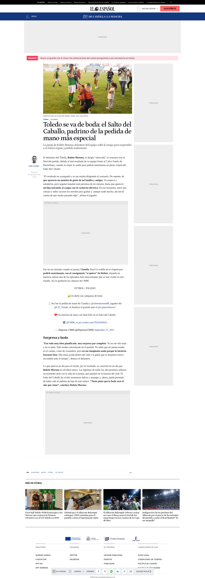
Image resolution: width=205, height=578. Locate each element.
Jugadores (35, 472)
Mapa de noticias (65, 2)
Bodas (43, 472)
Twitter (73, 555)
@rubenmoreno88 (100, 303)
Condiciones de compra (150, 559)
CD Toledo (59, 472)
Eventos (108, 559)
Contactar (41, 559)
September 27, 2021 (104, 329)
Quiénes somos (43, 555)
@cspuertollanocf (107, 307)
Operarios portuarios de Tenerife (98, 2)
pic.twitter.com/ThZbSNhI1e (93, 322)
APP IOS (39, 563)
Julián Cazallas (34, 166)
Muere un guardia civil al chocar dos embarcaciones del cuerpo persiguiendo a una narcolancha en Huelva (87, 58)
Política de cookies (147, 563)
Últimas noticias (53, 2)
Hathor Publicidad (113, 555)
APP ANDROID (42, 567)
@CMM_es (72, 322)
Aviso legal (143, 555)
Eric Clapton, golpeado (119, 2)
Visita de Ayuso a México (136, 2)
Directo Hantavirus (80, 2)
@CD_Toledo (61, 307)
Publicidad (109, 563)
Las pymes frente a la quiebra (156, 2)
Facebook (74, 559)
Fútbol (46, 119)
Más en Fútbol (33, 483)
